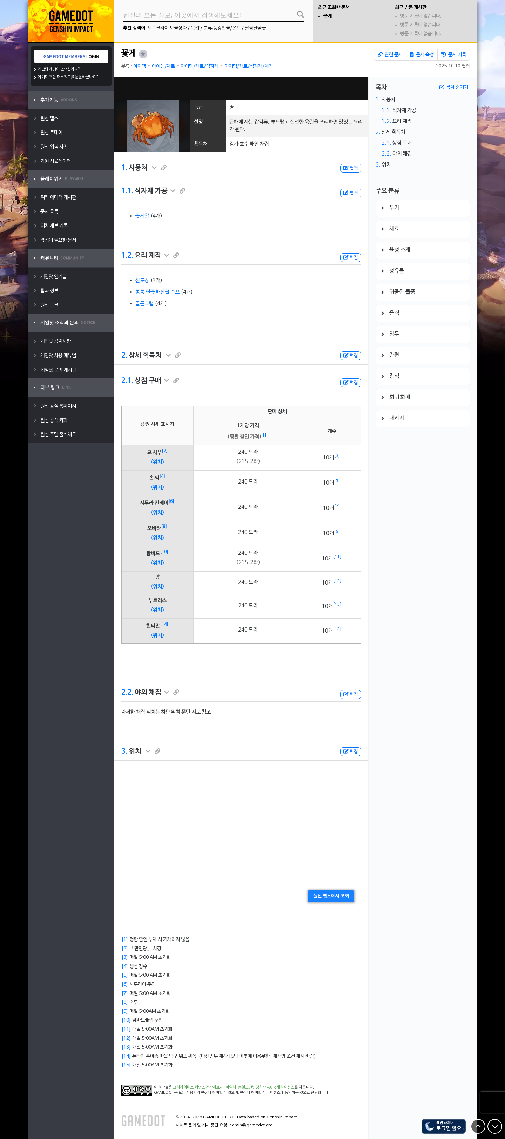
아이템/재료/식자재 (199, 66)
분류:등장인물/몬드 (222, 28)
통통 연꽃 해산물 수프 (157, 292)
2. (124, 355)
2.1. (127, 381)
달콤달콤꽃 (255, 28)
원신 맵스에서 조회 (331, 896)
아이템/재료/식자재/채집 (248, 66)
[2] (165, 451)
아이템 (139, 66)
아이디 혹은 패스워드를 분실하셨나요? (68, 77)
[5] (337, 481)
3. (124, 751)
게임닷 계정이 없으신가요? (59, 69)
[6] (171, 501)
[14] (164, 624)
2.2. (127, 692)
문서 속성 (422, 55)
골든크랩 (144, 303)
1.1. (127, 191)
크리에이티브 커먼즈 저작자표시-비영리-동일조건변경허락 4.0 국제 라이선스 (234, 1087)
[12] (337, 581)
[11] (337, 556)
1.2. (127, 256)
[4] (162, 476)
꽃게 (327, 16)
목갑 (195, 28)
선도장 (142, 280)
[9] (337, 531)
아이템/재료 (163, 66)
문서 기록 (453, 55)
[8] (164, 526)
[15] (337, 629)
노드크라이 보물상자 (167, 28)
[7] (337, 506)
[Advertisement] (241, 88)
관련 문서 (390, 55)
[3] (337, 455)
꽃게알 (142, 216)
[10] (164, 552)
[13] (337, 604)
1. (124, 168)
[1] (266, 435)
